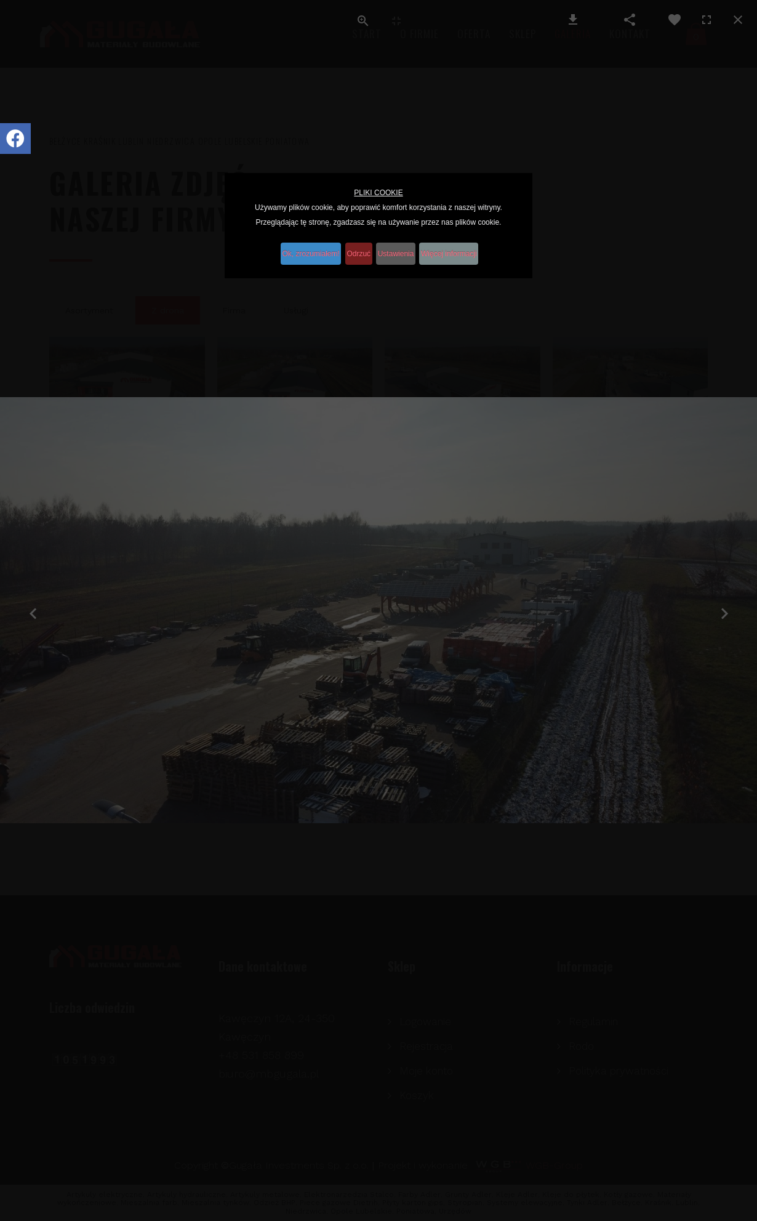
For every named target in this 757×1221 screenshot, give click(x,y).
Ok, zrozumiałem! (296, 248)
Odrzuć (355, 248)
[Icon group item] (15, 138)
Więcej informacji (467, 248)
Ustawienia (403, 248)
